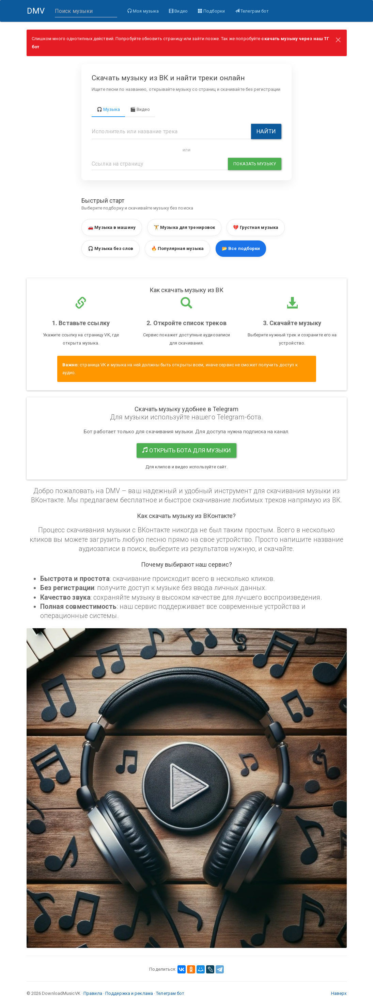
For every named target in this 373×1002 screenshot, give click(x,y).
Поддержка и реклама (129, 993)
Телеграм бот (251, 11)
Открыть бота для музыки (186, 450)
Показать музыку (254, 163)
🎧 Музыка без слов (110, 248)
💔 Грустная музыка (255, 227)
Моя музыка (142, 11)
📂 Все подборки (241, 248)
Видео (178, 11)
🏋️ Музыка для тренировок (184, 227)
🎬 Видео (140, 109)
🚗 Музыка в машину (112, 227)
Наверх (339, 993)
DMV (38, 14)
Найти (266, 131)
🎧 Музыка (108, 109)
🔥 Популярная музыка (177, 248)
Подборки (211, 11)
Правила (92, 993)
